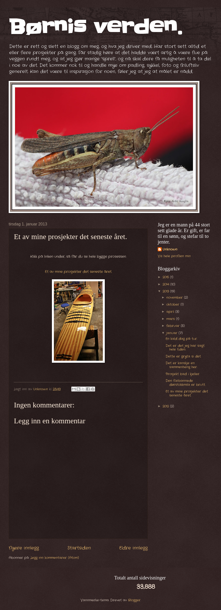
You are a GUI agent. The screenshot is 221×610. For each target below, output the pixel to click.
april (170, 311)
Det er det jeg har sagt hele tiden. (185, 347)
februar (173, 325)
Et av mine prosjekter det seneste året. (78, 271)
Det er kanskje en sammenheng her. (181, 365)
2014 (166, 284)
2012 (166, 406)
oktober (173, 304)
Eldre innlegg (133, 548)
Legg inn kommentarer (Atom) (55, 557)
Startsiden (79, 548)
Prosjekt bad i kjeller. (183, 374)
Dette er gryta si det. (183, 356)
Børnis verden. (95, 27)
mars (171, 319)
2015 (166, 277)
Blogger (134, 600)
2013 (166, 291)
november (175, 297)
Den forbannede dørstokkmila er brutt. (185, 382)
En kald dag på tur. (181, 338)
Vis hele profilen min (174, 256)
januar (172, 333)
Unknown (170, 249)
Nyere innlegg (24, 548)
